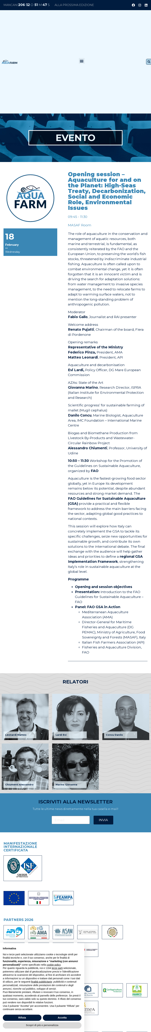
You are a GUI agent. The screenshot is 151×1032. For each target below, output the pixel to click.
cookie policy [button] (54, 964)
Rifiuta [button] (22, 1017)
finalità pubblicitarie (41, 981)
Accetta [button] (62, 1017)
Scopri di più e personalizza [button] (42, 1025)
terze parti (57, 968)
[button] (82, 61)
